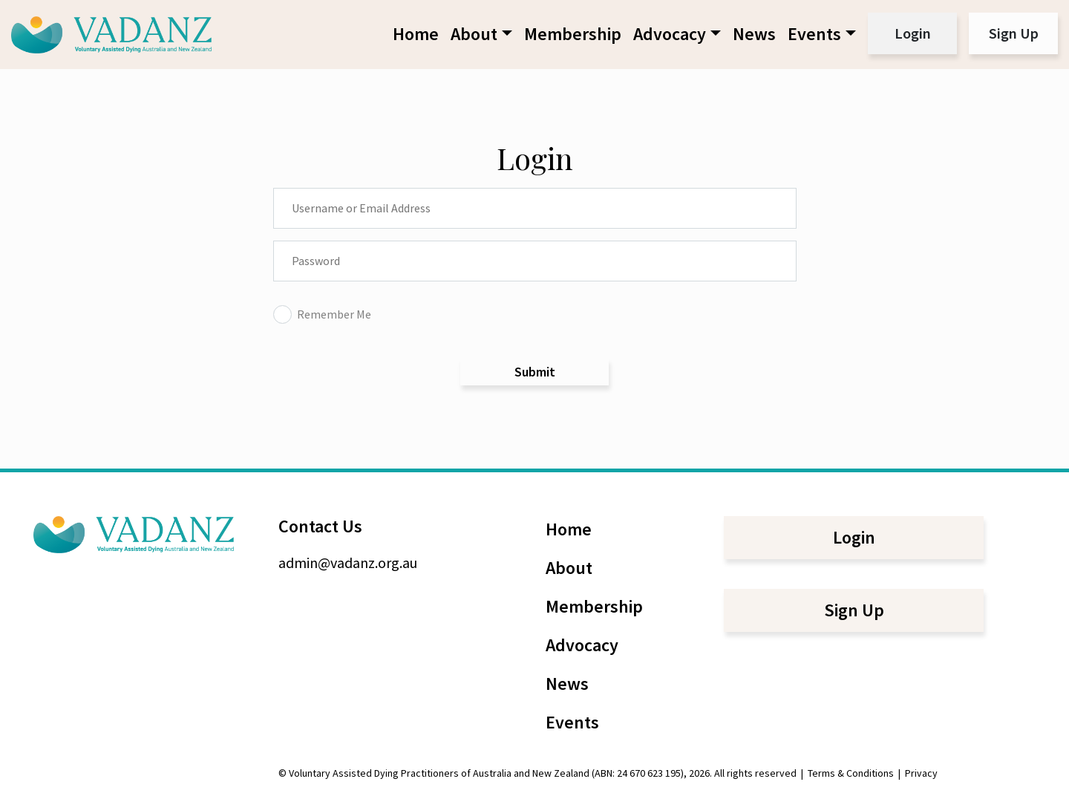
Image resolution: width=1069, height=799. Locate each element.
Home (416, 33)
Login (913, 33)
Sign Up (1014, 33)
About (474, 33)
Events (814, 33)
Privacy (921, 773)
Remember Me (322, 314)
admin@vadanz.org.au (347, 562)
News (754, 33)
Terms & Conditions (851, 773)
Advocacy (669, 33)
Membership (572, 33)
